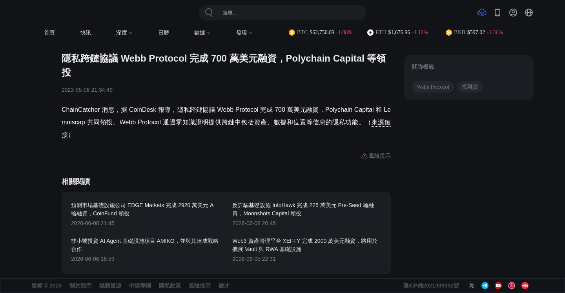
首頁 (49, 33)
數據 (202, 33)
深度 (124, 33)
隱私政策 (170, 285)
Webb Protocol (433, 87)
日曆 (163, 33)
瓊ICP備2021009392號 (431, 285)
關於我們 (80, 285)
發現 (244, 33)
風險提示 (200, 285)
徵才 (224, 285)
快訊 (85, 33)
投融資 (470, 87)
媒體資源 (110, 285)
